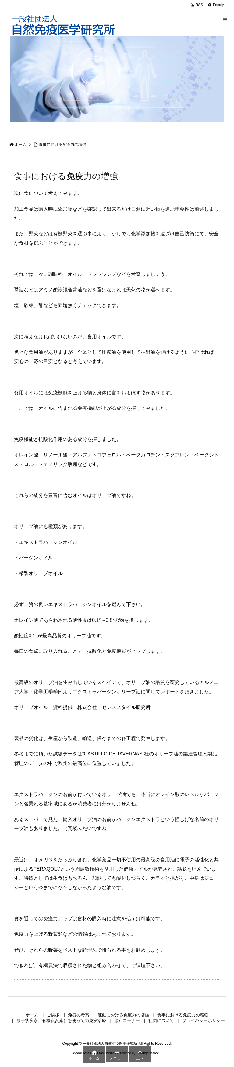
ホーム (21, 144)
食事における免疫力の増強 (62, 144)
